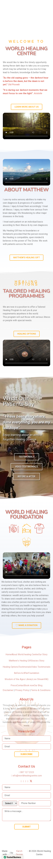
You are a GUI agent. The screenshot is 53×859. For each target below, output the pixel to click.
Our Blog (38, 685)
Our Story (42, 654)
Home (8, 654)
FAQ (46, 679)
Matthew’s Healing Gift (20, 660)
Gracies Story (37, 660)
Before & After (21, 673)
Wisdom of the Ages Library (18, 679)
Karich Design (19, 853)
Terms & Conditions (40, 690)
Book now (29, 685)
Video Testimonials (40, 666)
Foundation (33, 673)
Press (14, 685)
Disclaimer (8, 690)
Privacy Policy (22, 690)
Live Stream (38, 679)
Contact (20, 685)
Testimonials (25, 666)
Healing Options (11, 666)
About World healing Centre (24, 654)
